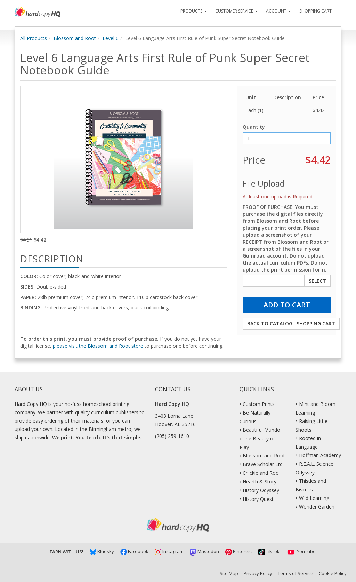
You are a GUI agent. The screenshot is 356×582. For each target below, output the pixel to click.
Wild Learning (314, 498)
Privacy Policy (258, 573)
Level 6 (111, 38)
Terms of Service (295, 573)
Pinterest (238, 551)
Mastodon (204, 551)
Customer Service (236, 11)
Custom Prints (259, 404)
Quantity (254, 127)
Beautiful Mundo (261, 429)
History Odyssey (261, 490)
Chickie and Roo (261, 473)
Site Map (229, 573)
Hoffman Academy (320, 455)
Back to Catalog (269, 323)
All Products (33, 38)
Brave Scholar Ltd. (263, 464)
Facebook (134, 551)
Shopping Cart (315, 11)
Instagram (169, 551)
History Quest (258, 499)
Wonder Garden (316, 506)
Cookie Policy (333, 573)
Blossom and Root (75, 38)
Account (278, 11)
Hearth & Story (259, 481)
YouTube (301, 551)
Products (193, 11)
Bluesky (102, 551)
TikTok (269, 551)
